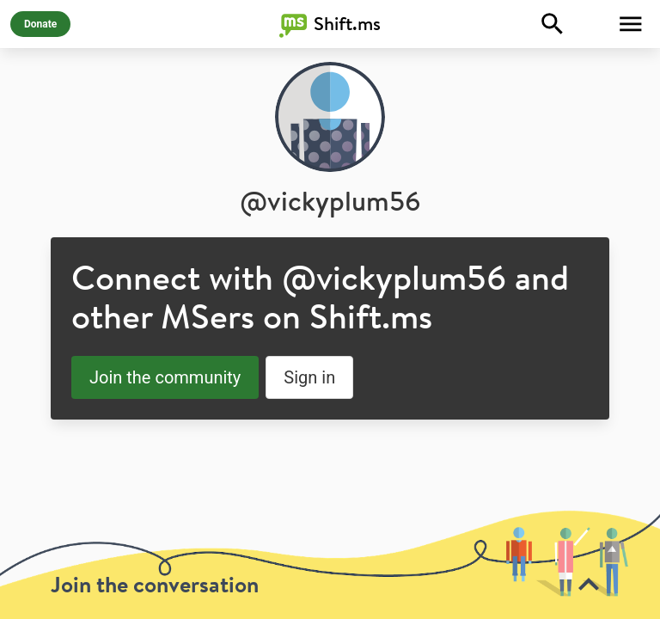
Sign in (309, 377)
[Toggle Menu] (631, 24)
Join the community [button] (165, 377)
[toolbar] (330, 564)
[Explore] (552, 24)
